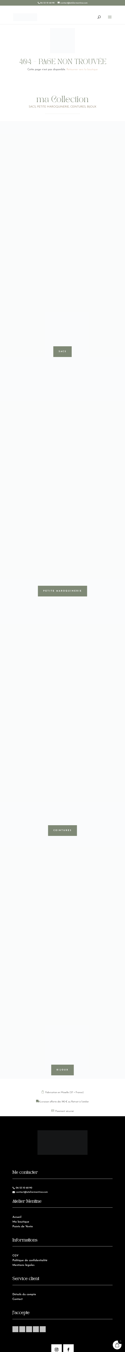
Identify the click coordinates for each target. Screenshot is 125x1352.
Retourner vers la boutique (82, 69)
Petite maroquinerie (62, 591)
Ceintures (62, 830)
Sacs (63, 351)
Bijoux (63, 1070)
